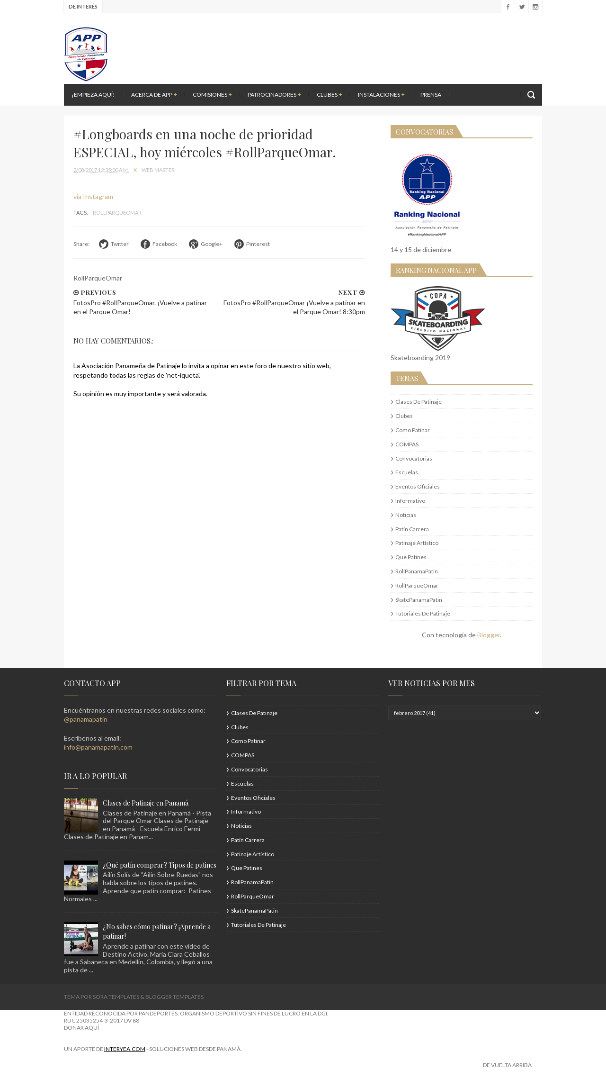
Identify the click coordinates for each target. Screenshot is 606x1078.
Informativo (410, 500)
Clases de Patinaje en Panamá (145, 802)
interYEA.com (124, 1048)
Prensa (430, 94)
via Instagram (93, 196)
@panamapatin (85, 719)
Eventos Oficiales (417, 486)
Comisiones (212, 94)
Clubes (329, 94)
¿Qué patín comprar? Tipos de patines (159, 865)
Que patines (411, 557)
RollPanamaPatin (416, 571)
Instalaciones (381, 94)
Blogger (488, 635)
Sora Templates (116, 996)
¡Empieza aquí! (93, 94)
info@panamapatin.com (98, 747)
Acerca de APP (154, 94)
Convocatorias (413, 458)
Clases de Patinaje (418, 401)
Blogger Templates (174, 996)
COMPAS (407, 444)
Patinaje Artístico (416, 542)
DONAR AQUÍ (81, 1027)
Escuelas (406, 472)
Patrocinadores (274, 94)
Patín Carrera (412, 529)
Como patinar (412, 430)
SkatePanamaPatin (418, 599)
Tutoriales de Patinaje (422, 613)
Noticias (405, 514)
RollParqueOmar (117, 212)
